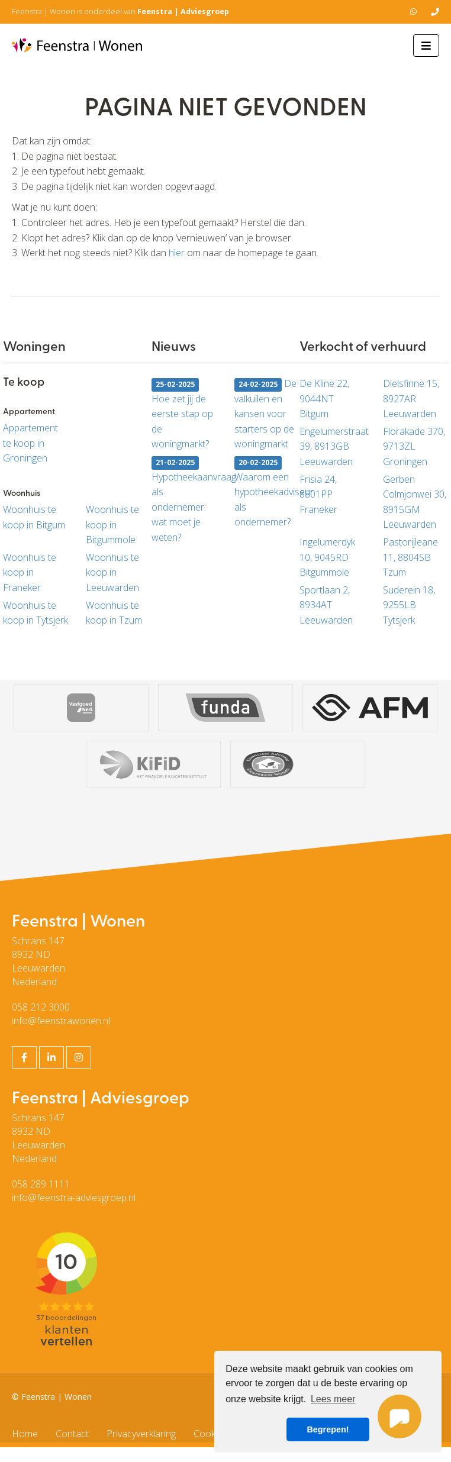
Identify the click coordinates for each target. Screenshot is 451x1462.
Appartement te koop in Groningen (30, 442)
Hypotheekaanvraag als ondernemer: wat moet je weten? (184, 500)
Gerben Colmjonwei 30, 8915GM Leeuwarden (414, 502)
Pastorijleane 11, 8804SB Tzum (410, 557)
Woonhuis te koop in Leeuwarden (112, 572)
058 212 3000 (41, 1007)
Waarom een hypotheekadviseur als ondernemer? (266, 492)
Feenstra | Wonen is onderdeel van (120, 12)
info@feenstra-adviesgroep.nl (74, 1197)
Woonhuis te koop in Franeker (29, 572)
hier (177, 252)
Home (25, 1433)
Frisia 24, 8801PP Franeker (318, 494)
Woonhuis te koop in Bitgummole (112, 524)
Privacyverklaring (141, 1433)
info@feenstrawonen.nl (61, 1020)
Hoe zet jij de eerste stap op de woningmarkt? (182, 414)
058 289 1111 (41, 1183)
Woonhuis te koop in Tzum (114, 613)
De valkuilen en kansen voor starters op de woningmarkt (265, 413)
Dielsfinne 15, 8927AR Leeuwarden (411, 398)
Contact (72, 1433)
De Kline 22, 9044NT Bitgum (324, 398)
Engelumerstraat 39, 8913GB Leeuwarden (332, 446)
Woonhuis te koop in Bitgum (34, 517)
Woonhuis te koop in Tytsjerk (35, 613)
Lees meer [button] (333, 1399)
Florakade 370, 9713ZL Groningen (414, 446)
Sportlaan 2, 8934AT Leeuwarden (326, 605)
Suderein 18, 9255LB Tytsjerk (409, 605)
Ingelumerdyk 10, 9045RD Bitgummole (327, 557)
